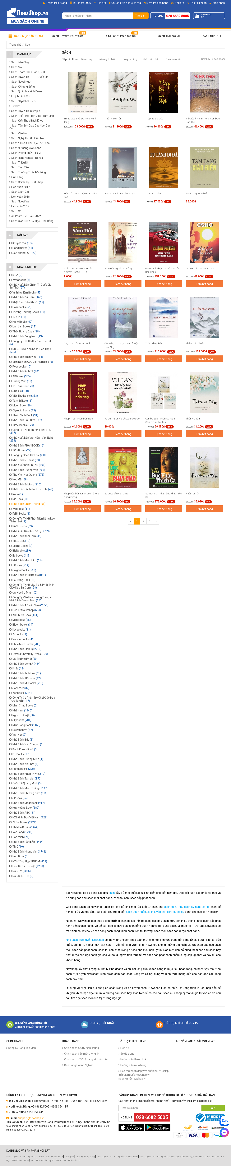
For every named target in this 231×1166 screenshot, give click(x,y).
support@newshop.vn (31, 1118)
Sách (28, 44)
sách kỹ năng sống (196, 906)
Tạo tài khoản (197, 2)
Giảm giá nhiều (107, 59)
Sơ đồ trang (127, 1053)
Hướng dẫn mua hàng (133, 1065)
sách (112, 892)
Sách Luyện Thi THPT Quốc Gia (21, 1156)
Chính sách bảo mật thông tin (81, 1053)
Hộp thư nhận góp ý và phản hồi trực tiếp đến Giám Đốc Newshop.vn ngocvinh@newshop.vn (143, 1074)
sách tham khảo (136, 911)
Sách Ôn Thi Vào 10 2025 (121, 36)
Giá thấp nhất (151, 59)
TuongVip (69, 1156)
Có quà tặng (129, 59)
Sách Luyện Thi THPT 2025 (67, 36)
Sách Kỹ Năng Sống (85, 1156)
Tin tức (101, 2)
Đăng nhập (217, 2)
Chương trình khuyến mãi (126, 2)
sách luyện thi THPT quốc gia (165, 911)
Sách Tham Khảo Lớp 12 (42, 1160)
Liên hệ (124, 1047)
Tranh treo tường (56, 2)
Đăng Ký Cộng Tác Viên (22, 1047)
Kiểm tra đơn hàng (157, 2)
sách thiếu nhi (173, 906)
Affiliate (177, 2)
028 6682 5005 (177, 16)
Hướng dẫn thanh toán (133, 1059)
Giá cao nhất (173, 59)
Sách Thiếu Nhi (212, 36)
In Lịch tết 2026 (82, 2)
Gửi (213, 1107)
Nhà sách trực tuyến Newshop (85, 939)
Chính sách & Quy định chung (81, 1047)
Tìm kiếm (140, 15)
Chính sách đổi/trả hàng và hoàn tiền (86, 1059)
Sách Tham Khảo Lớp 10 (51, 1156)
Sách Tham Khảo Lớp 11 (68, 1160)
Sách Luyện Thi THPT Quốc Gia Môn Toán (117, 1156)
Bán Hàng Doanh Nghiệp (78, 1065)
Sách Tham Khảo (20, 1160)
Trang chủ (15, 44)
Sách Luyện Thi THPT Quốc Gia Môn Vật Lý (160, 1156)
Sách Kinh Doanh (169, 36)
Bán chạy (86, 59)
